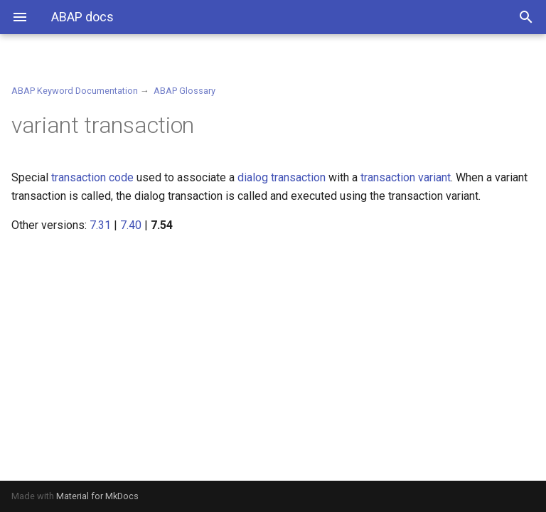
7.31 (100, 225)
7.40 (130, 225)
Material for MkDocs (97, 496)
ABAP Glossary (184, 90)
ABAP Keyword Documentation (74, 90)
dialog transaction (281, 177)
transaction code (92, 177)
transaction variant (405, 177)
